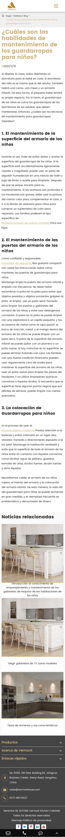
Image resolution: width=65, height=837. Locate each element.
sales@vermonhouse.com (21, 790)
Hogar (8, 16)
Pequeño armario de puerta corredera (26, 223)
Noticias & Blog (21, 16)
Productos (10, 742)
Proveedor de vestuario (16, 263)
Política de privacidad (37, 820)
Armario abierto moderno (18, 430)
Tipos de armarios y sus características (32, 725)
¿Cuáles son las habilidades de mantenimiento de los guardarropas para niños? (31, 21)
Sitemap (16, 820)
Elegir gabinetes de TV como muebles (32, 663)
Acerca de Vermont (17, 750)
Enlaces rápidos (14, 758)
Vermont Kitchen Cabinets (44, 811)
